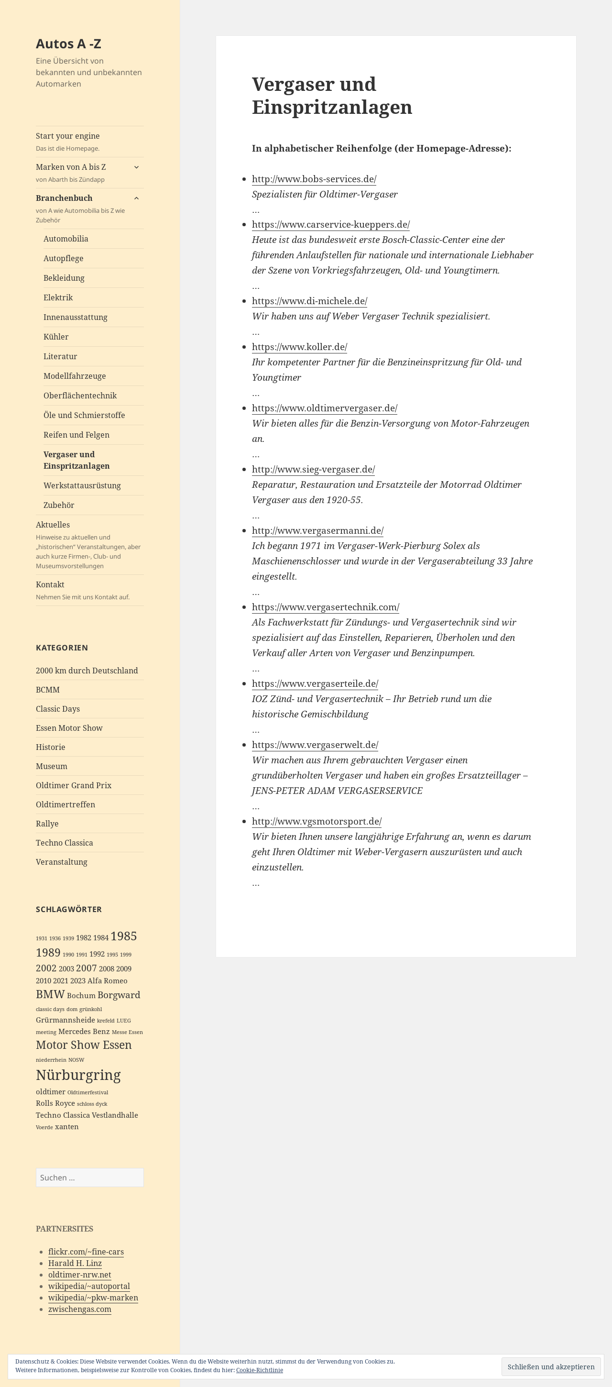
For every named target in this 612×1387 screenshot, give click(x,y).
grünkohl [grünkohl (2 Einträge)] (90, 1009)
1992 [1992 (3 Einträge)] (97, 954)
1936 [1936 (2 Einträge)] (55, 938)
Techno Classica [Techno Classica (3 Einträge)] (63, 1115)
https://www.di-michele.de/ (309, 301)
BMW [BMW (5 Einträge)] (50, 994)
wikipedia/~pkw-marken (93, 1297)
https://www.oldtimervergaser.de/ (324, 408)
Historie (51, 747)
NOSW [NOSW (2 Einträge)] (76, 1060)
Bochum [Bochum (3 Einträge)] (81, 996)
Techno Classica (64, 842)
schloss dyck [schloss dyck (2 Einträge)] (92, 1104)
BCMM (48, 689)
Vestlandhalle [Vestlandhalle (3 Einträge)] (115, 1115)
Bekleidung (64, 278)
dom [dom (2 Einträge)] (71, 1009)
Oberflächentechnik (80, 395)
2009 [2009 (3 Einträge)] (123, 969)
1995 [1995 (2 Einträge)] (112, 954)
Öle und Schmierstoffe (84, 415)
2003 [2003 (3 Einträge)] (66, 969)
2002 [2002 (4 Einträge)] (46, 967)
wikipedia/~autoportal (89, 1286)
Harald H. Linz (75, 1263)
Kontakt (90, 590)
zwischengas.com (79, 1309)
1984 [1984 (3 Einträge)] (101, 938)
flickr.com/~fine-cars (86, 1251)
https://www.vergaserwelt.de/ (315, 744)
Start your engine (90, 142)
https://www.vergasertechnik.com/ (325, 607)
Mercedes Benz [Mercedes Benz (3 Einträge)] (84, 1031)
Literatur (60, 356)
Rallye (47, 823)
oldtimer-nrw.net (79, 1274)
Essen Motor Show (69, 728)
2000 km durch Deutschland (87, 670)
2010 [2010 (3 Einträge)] (43, 981)
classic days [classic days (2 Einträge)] (50, 1009)
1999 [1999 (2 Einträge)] (125, 954)
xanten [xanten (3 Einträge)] (67, 1127)
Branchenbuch (81, 209)
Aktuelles (90, 545)
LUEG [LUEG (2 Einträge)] (124, 1020)
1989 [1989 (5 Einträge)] (48, 952)
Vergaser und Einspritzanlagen (77, 460)
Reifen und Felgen (76, 434)
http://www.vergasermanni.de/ (317, 530)
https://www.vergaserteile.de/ (315, 683)
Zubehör (59, 505)
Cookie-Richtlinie (259, 1370)
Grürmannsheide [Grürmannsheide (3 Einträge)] (65, 1020)
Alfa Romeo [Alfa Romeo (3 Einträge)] (107, 981)
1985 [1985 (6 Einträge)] (123, 935)
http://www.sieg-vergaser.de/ (313, 469)
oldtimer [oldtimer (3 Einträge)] (51, 1092)
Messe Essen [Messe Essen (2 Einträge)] (127, 1032)
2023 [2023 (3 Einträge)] (78, 981)
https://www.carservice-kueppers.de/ (331, 224)
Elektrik (58, 297)
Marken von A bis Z (81, 173)
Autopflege (64, 258)
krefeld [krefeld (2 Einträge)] (106, 1020)
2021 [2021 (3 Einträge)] (60, 981)
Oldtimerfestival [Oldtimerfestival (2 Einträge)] (87, 1092)
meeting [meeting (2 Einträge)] (46, 1032)
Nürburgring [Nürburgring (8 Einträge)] (78, 1074)
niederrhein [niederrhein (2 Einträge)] (51, 1060)
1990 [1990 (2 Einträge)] (68, 954)
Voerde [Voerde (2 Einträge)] (44, 1127)
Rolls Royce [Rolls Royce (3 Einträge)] (55, 1103)
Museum (51, 766)
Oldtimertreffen (65, 804)
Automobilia (66, 238)
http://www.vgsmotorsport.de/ (317, 821)
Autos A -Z (68, 43)
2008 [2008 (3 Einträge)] (106, 969)
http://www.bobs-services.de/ (314, 179)
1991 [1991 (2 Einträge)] (81, 954)
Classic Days (58, 709)
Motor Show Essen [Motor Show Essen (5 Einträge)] (84, 1044)
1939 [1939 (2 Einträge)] (68, 938)
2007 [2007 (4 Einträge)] (86, 967)
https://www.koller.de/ (299, 347)
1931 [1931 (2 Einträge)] (41, 938)
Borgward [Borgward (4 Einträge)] (119, 994)
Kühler (56, 336)
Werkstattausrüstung (82, 485)
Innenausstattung (76, 317)
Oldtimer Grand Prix (73, 785)
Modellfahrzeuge (75, 376)
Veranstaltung (61, 862)
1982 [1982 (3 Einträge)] (83, 938)
